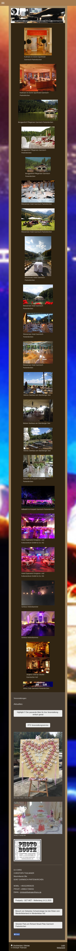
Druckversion (17, 945)
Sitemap (27, 945)
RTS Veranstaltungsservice (38, 725)
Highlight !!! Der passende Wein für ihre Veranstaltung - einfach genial (38, 713)
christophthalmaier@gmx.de (30, 892)
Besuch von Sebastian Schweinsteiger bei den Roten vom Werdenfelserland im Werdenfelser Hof (37, 912)
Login (63, 945)
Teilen (16, 934)
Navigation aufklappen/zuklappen (38, 3)
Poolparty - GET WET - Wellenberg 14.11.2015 (33, 900)
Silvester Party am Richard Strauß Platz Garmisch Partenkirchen (34, 925)
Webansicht (61, 948)
